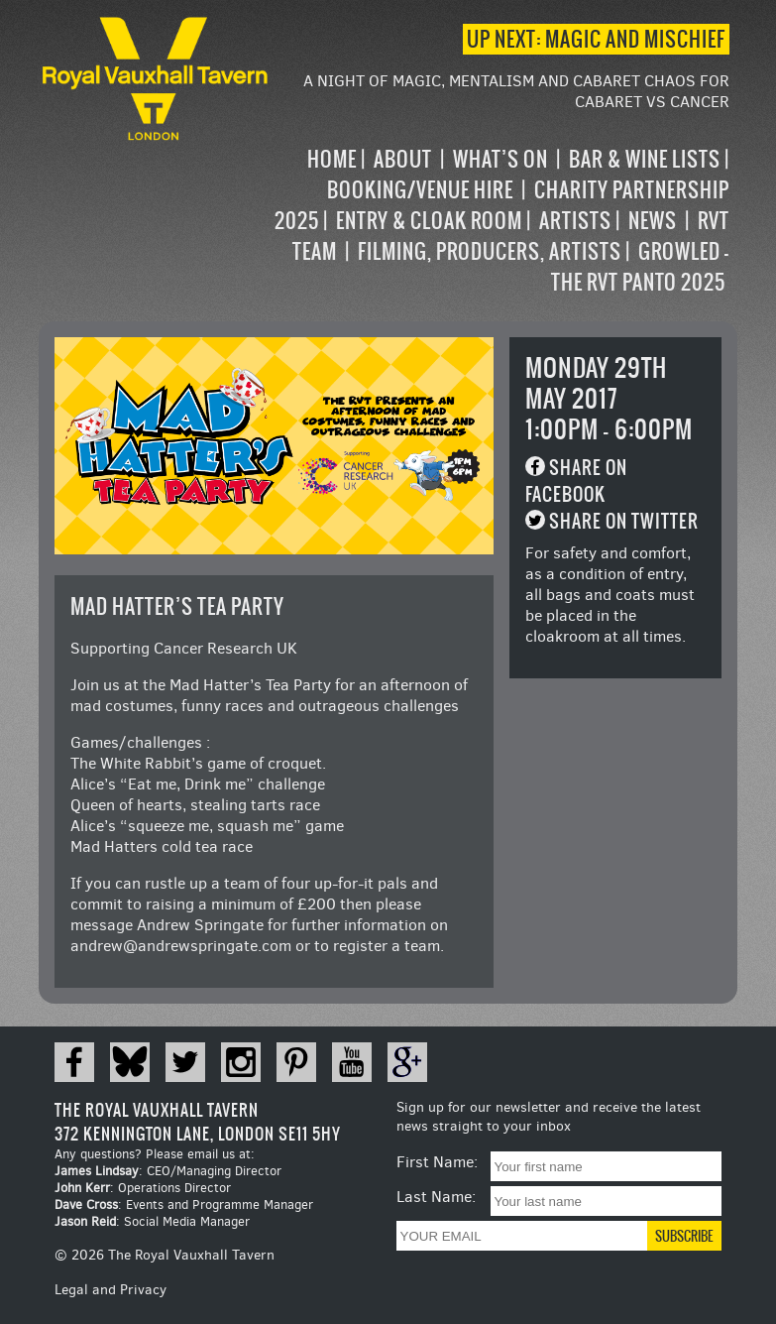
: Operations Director (143, 1187)
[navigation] (501, 221)
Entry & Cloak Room (429, 220)
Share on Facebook (576, 481)
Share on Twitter (624, 521)
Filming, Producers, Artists (489, 251)
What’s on (500, 159)
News (652, 220)
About (403, 159)
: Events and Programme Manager (184, 1204)
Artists (575, 220)
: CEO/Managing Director (168, 1170)
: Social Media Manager (152, 1221)
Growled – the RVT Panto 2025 (640, 267)
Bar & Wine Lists (645, 159)
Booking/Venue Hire (420, 190)
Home (332, 159)
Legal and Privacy (110, 1289)
